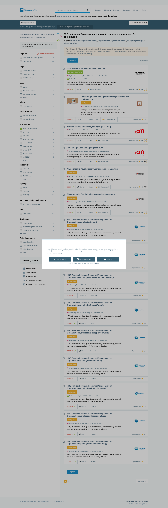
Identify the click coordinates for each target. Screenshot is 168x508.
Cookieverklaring (94, 263)
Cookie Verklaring (57, 253)
